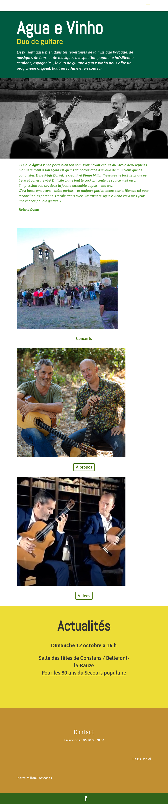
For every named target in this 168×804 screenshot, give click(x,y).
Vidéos (84, 595)
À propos (84, 467)
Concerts (84, 338)
